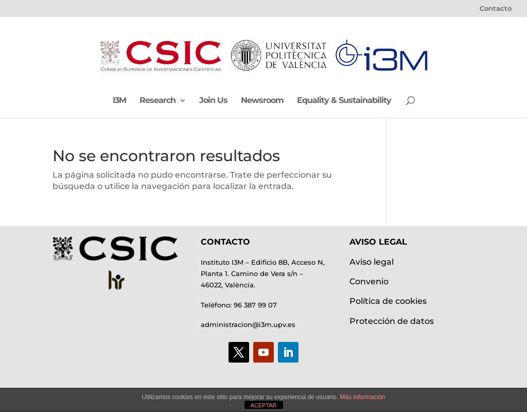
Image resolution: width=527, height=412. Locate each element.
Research (157, 101)
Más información (362, 397)
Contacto (496, 8)
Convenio (369, 281)
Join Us (213, 101)
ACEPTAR (263, 405)
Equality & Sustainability (344, 101)
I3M (119, 101)
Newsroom (262, 101)
